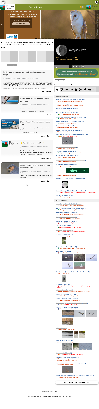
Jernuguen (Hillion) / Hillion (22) (64, 225)
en (82, 7)
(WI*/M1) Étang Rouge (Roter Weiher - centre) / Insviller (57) (71, 178)
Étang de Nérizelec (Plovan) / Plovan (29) (66, 247)
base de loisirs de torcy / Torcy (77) (65, 195)
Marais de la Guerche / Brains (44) (64, 340)
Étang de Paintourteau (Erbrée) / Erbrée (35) (67, 298)
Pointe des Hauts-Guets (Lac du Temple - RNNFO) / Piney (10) (71, 99)
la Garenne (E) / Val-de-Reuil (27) (64, 234)
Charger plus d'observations (76, 382)
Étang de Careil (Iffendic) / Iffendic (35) (66, 294)
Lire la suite (46, 91)
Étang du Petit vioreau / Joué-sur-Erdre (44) (67, 147)
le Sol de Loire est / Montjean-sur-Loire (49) (67, 155)
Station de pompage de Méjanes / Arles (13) (67, 108)
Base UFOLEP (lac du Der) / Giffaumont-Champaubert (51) (71, 160)
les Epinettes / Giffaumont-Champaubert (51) (67, 164)
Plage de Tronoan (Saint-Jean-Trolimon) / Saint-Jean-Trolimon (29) (73, 271)
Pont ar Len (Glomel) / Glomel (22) (64, 230)
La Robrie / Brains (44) (61, 328)
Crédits (55, 391)
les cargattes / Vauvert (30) (62, 284)
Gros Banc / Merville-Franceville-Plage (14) (67, 112)
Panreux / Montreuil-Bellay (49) (64, 353)
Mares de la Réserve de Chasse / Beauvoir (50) (68, 357)
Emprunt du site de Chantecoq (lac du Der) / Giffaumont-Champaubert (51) (75, 375)
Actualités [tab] (4, 65)
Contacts (51, 391)
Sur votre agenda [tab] (12, 65)
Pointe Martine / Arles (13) (62, 104)
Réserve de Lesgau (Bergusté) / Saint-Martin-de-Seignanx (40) (72, 134)
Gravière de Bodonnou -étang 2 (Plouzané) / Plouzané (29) (71, 117)
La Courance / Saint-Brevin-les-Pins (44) (66, 151)
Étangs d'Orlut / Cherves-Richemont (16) (66, 217)
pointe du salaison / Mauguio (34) (64, 290)
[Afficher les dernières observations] (63, 84)
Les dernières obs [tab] (60, 81)
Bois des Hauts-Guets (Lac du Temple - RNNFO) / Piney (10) (71, 208)
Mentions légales (45, 391)
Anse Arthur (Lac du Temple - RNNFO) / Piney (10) (68, 204)
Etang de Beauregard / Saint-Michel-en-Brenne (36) (69, 130)
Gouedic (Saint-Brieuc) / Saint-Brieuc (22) (66, 221)
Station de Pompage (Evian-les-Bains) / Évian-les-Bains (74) (71, 191)
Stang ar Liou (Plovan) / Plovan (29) (65, 125)
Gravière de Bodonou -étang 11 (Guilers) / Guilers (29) (70, 121)
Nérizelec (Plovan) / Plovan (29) (64, 251)
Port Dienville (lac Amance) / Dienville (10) (66, 212)
